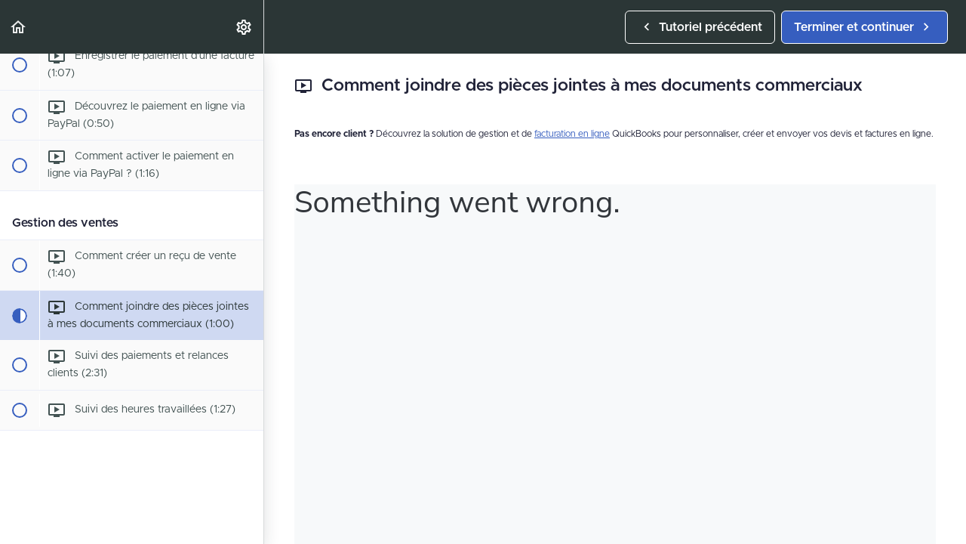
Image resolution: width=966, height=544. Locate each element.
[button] (19, 27)
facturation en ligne (572, 133)
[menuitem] (244, 27)
